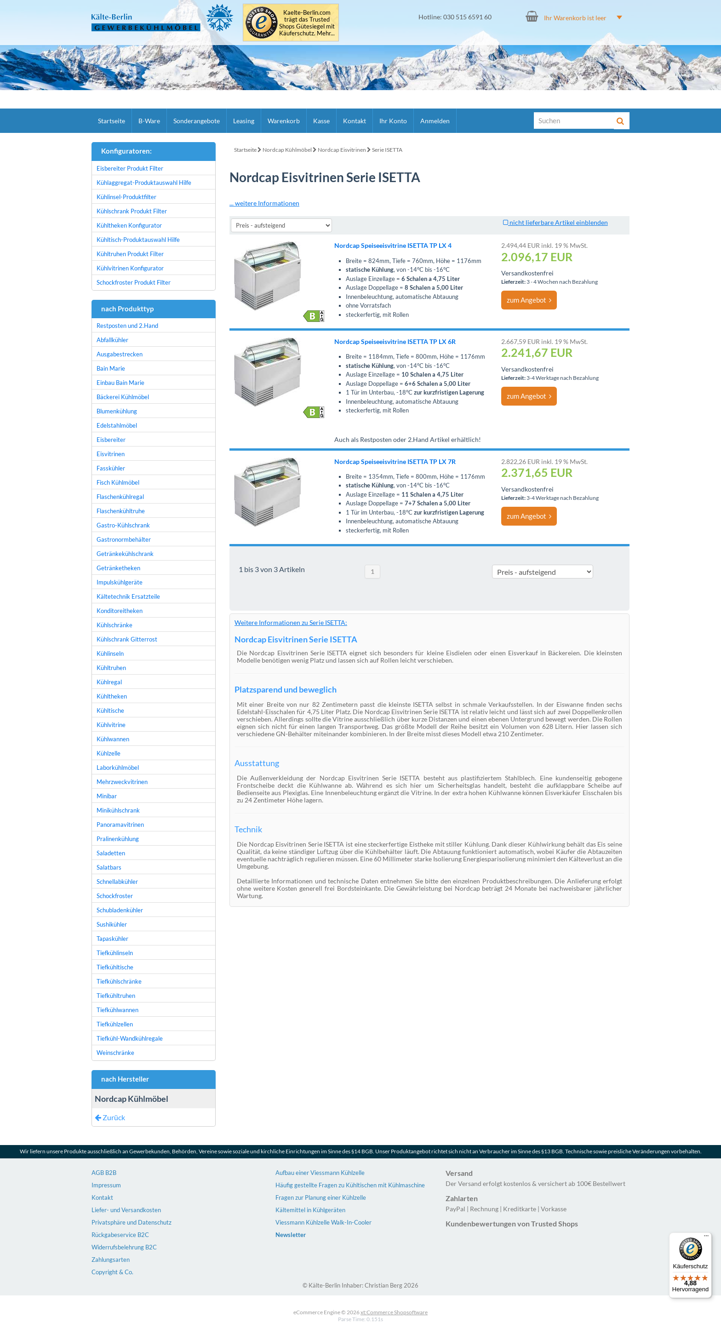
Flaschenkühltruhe (121, 511)
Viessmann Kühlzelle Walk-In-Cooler (323, 1222)
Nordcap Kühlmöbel (287, 149)
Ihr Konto (393, 121)
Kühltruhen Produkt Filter (130, 254)
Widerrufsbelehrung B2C (124, 1247)
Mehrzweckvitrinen (122, 781)
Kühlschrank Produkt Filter (132, 211)
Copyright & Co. (112, 1272)
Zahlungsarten (111, 1259)
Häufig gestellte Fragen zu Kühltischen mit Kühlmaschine (350, 1185)
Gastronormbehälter (124, 539)
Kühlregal (109, 682)
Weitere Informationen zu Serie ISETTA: (291, 622)
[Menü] (706, 1237)
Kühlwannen (113, 739)
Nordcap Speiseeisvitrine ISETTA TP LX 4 (393, 245)
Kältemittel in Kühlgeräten (310, 1210)
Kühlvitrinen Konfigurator (130, 268)
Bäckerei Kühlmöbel (123, 397)
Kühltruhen (111, 667)
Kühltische (110, 710)
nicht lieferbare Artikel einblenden (555, 222)
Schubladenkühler (120, 910)
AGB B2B (104, 1172)
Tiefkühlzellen (115, 1024)
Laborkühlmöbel (118, 767)
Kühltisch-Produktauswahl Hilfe (138, 239)
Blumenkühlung (117, 411)
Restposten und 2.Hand (127, 325)
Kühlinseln (110, 653)
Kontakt (354, 121)
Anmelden (435, 121)
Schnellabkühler (117, 881)
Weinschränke (115, 1052)
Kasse (321, 121)
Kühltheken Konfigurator (129, 225)
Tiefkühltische (115, 967)
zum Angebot (529, 300)
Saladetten (111, 853)
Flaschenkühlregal (120, 496)
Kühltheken (112, 696)
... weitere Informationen (264, 203)
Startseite (111, 121)
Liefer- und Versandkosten (126, 1210)
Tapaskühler (112, 938)
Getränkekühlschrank (125, 553)
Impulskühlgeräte (120, 582)
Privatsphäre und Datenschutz (132, 1222)
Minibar (107, 796)
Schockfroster (115, 895)
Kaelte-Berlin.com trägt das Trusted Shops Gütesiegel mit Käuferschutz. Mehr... (307, 23)
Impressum (106, 1185)
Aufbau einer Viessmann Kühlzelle (320, 1172)
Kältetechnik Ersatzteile (128, 596)
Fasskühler (111, 468)
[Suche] (574, 120)
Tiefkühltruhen (116, 995)
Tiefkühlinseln (115, 952)
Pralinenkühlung (118, 838)
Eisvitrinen (111, 454)
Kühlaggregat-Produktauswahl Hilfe (144, 182)
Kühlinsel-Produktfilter (126, 196)
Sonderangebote (196, 121)
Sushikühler (112, 924)
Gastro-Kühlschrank (123, 525)
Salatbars (109, 867)
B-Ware (149, 121)
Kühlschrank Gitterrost (127, 639)
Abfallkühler (112, 340)
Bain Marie (111, 368)
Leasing (243, 121)
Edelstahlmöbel (117, 425)
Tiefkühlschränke (119, 981)
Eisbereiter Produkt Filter (130, 168)
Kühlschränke (114, 625)
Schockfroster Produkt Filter (134, 282)
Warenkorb (284, 121)
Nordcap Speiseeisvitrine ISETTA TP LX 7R (395, 461)
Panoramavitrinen (120, 824)
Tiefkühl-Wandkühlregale (130, 1038)
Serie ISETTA (387, 149)
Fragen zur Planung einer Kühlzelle (320, 1197)
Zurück (110, 1117)
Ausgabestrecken (120, 354)
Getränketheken (118, 568)
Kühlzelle (108, 753)
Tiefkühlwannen (117, 1010)
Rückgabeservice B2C (120, 1234)
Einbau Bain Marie (120, 382)
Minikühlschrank (118, 810)
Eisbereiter (111, 439)
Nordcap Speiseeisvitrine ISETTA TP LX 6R (395, 341)
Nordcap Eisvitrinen (342, 149)
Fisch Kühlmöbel (118, 482)
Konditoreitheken (120, 610)
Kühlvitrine (111, 724)
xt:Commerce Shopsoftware (394, 1312)
